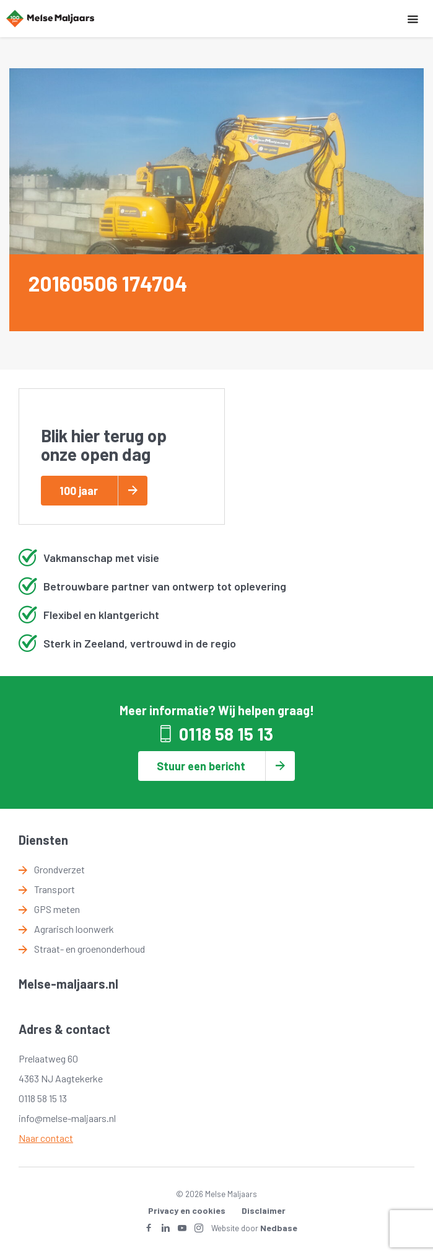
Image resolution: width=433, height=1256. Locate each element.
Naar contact (46, 1138)
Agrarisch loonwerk (74, 929)
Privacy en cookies (186, 1210)
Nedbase (278, 1228)
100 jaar (78, 490)
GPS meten (57, 909)
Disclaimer (264, 1210)
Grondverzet (59, 869)
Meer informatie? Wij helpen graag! (217, 710)
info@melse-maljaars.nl (67, 1118)
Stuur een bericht (201, 766)
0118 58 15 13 (226, 733)
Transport (54, 889)
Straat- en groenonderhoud (89, 949)
